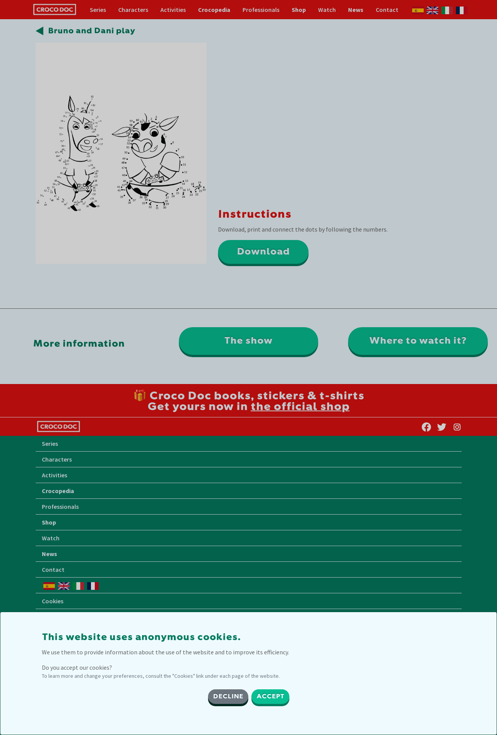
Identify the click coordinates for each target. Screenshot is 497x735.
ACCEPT (270, 697)
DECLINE (228, 697)
